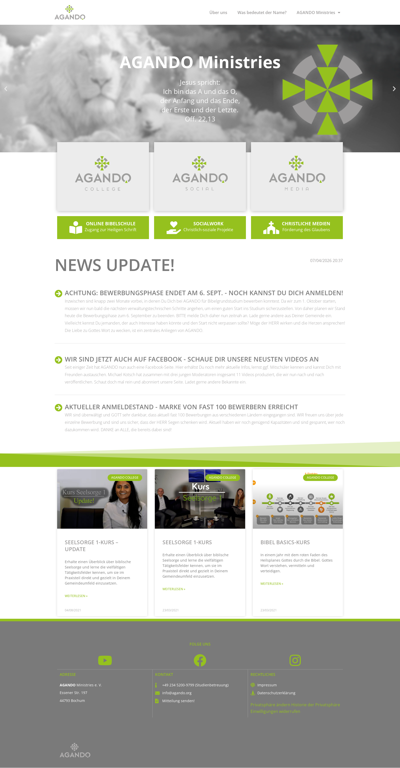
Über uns (218, 12)
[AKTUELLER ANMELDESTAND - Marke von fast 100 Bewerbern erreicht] (58, 408)
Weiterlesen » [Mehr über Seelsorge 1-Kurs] (173, 589)
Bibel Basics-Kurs (285, 542)
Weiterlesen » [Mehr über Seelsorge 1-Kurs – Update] (76, 596)
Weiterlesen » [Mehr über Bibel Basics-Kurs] (271, 583)
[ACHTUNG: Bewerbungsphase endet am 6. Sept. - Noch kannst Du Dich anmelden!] (58, 294)
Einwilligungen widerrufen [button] (275, 712)
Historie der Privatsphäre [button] (315, 705)
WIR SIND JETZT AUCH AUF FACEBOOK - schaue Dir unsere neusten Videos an (192, 359)
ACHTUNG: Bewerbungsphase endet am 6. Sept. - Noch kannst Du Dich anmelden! (204, 292)
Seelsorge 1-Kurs (187, 542)
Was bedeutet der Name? (262, 12)
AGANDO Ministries (318, 12)
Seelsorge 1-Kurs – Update (91, 546)
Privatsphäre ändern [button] (270, 705)
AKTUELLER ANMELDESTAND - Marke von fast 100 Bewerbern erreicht (181, 406)
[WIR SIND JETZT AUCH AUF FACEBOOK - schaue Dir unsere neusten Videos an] (58, 360)
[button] (6, 88)
